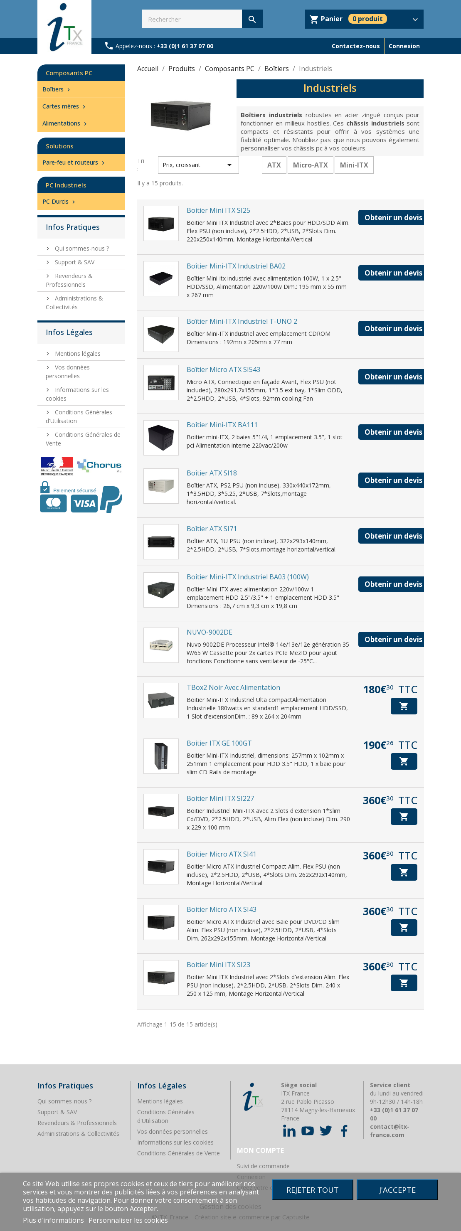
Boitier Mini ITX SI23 (218, 964)
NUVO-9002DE (209, 632)
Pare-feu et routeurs (74, 162)
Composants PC (69, 73)
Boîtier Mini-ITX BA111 (222, 424)
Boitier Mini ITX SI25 (218, 210)
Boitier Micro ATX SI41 (221, 854)
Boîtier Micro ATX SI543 (223, 369)
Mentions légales (77, 353)
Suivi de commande (263, 1166)
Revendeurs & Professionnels (69, 280)
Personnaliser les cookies (128, 1220)
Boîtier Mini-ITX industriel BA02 (236, 266)
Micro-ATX (310, 165)
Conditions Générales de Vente (178, 1153)
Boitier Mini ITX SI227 (220, 798)
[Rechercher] (202, 19)
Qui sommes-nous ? (81, 248)
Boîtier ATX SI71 (212, 528)
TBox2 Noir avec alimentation (233, 687)
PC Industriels (66, 185)
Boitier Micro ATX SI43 (221, 909)
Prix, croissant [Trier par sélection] (198, 165)
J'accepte (397, 1189)
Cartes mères (64, 106)
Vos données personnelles (172, 1131)
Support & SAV (73, 262)
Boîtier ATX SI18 (212, 473)
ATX (274, 165)
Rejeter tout (312, 1189)
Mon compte (260, 1150)
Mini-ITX (354, 165)
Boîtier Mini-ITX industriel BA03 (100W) (248, 576)
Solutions (60, 146)
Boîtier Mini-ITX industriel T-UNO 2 (242, 321)
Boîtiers (57, 89)
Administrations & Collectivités (74, 302)
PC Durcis (59, 201)
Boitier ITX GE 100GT (219, 743)
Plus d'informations (54, 1220)
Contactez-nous (356, 46)
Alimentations (65, 123)
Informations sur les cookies (175, 1142)
